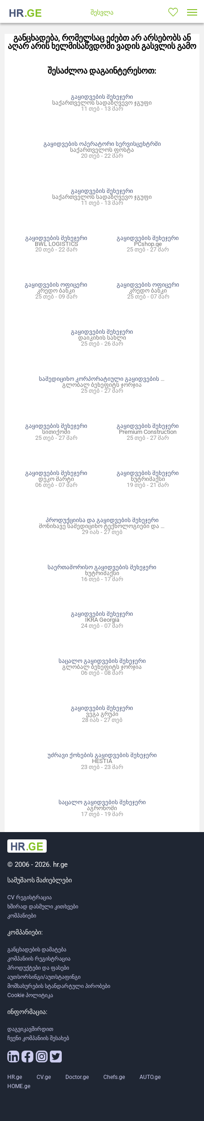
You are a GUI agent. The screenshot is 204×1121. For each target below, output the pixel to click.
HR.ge (14, 1077)
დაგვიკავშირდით (30, 1029)
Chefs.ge (114, 1077)
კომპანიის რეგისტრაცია (38, 959)
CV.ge (44, 1077)
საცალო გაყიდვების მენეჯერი (102, 660)
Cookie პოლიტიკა (30, 995)
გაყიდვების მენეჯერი (102, 96)
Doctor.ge (77, 1077)
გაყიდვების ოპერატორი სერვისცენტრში (102, 143)
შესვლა (102, 12)
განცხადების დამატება (36, 949)
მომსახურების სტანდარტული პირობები (58, 986)
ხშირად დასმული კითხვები (42, 906)
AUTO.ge (150, 1077)
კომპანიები (21, 916)
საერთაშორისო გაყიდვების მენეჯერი (102, 567)
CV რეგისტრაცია (29, 897)
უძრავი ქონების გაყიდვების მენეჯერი (102, 755)
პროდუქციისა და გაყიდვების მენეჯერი (102, 520)
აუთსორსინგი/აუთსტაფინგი (44, 977)
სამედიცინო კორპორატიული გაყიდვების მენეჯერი (113, 378)
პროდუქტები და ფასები (38, 968)
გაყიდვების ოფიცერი (56, 284)
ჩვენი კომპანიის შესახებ (38, 1038)
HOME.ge (18, 1086)
